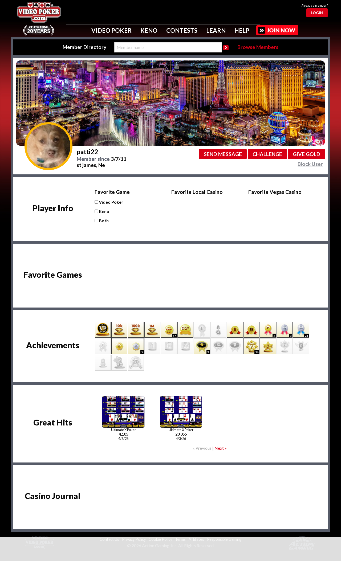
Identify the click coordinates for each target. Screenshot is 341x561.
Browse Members (257, 47)
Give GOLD (306, 154)
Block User (310, 164)
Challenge (267, 154)
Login (317, 12)
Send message (223, 154)
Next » (220, 448)
